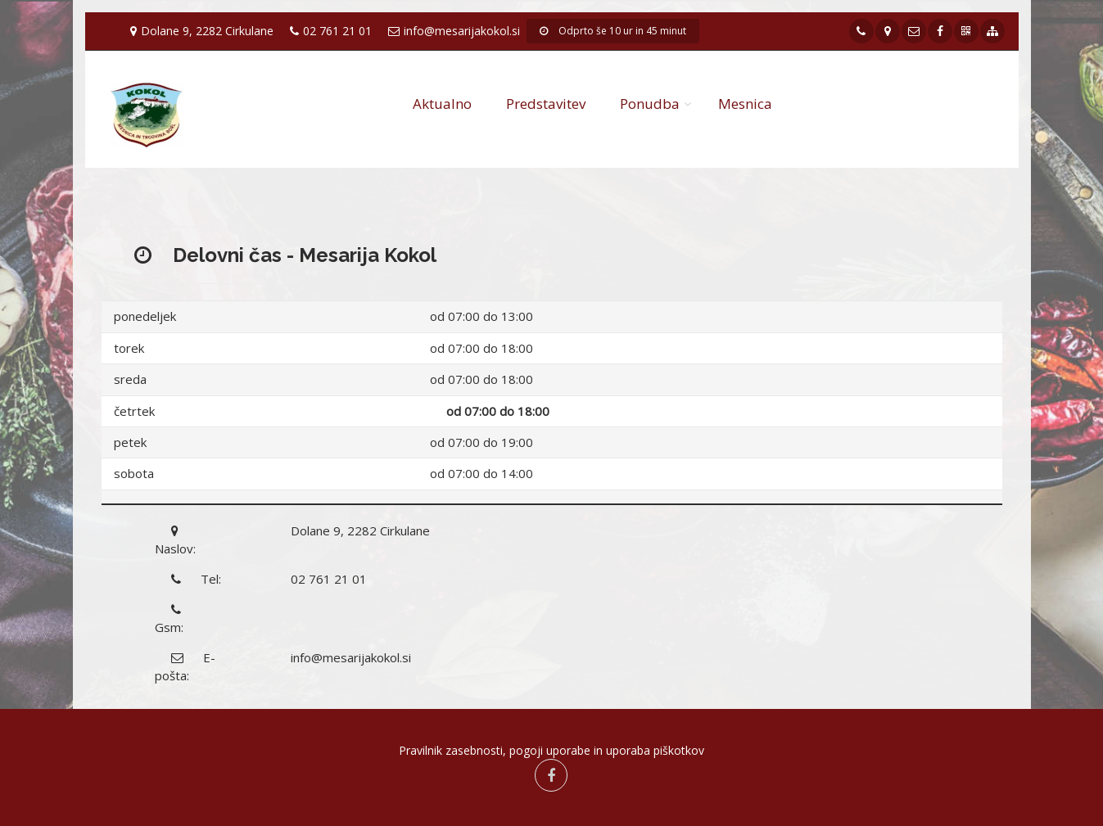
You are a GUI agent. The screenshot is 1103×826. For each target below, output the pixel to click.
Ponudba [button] (650, 103)
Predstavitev (545, 103)
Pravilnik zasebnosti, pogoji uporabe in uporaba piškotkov (551, 750)
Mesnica (745, 103)
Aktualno (442, 103)
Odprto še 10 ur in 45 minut (613, 31)
